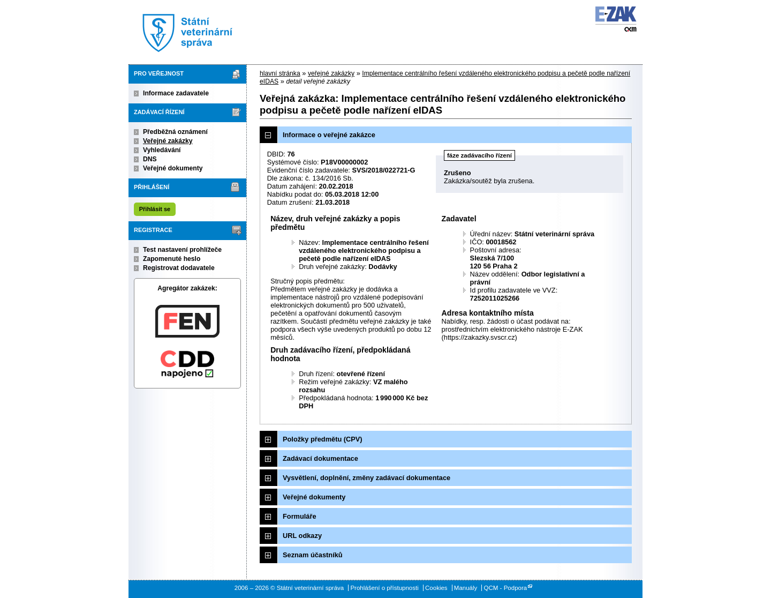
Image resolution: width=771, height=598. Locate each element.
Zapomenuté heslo (171, 259)
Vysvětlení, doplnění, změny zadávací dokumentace (366, 478)
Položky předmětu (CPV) (322, 439)
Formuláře (299, 516)
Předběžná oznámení (175, 132)
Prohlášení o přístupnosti (384, 588)
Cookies (436, 588)
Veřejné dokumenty (172, 168)
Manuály (466, 588)
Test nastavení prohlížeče (182, 249)
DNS (150, 159)
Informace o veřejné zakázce (329, 135)
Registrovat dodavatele (179, 268)
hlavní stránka (280, 73)
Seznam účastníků (313, 555)
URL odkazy (302, 536)
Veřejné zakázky (168, 141)
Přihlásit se (154, 209)
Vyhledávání (162, 150)
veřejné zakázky (331, 73)
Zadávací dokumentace (320, 458)
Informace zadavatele (176, 93)
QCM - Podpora (505, 588)
